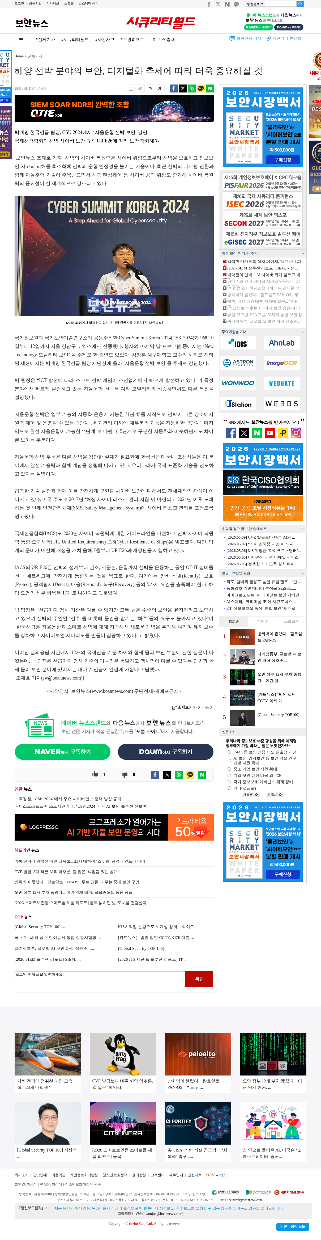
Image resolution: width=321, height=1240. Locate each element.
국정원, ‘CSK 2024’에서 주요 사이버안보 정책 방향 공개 (70, 799)
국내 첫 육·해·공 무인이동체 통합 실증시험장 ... (58, 937)
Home (19, 56)
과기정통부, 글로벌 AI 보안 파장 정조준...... (54, 948)
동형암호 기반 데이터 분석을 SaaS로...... (261, 588)
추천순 (262, 621)
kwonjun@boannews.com (163, 1214)
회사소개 (21, 1175)
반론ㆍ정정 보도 (292, 1227)
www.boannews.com (111, 691)
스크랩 (69, 3)
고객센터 (157, 1175)
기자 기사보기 (193, 707)
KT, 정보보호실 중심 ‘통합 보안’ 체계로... (262, 608)
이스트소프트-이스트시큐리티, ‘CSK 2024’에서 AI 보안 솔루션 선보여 (83, 806)
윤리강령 (139, 1175)
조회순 (233, 621)
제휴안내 (176, 1175)
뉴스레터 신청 (89, 3)
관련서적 (195, 1175)
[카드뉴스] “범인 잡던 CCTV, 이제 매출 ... (156, 937)
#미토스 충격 (163, 39)
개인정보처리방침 (84, 1175)
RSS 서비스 (217, 1175)
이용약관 (58, 1175)
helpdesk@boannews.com (245, 1200)
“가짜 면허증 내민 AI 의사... (261, 544)
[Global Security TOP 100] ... (40, 927)
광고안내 (40, 1175)
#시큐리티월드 (75, 39)
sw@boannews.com (62, 678)
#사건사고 (104, 39)
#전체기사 (45, 39)
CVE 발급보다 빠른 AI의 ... (260, 537)
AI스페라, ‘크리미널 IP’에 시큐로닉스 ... (261, 602)
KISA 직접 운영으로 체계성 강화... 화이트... (158, 927)
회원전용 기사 (248, 38)
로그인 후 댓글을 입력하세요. (100, 979)
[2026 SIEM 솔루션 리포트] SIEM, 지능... (262, 268)
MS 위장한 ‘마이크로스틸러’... (263, 551)
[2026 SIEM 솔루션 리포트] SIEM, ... (48, 959)
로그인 (19, 3)
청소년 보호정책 (114, 1175)
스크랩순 (291, 621)
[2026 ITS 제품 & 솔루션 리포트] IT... (152, 959)
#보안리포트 (132, 39)
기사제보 (52, 3)
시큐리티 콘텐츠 (286, 38)
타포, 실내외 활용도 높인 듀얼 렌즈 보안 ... (263, 582)
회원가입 (35, 3)
